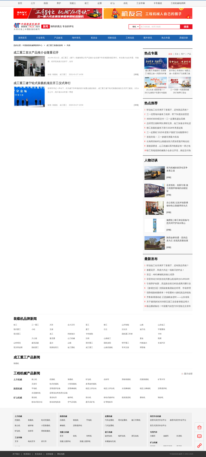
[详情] (136, 74)
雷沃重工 (17, 334)
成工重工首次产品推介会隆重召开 (36, 52)
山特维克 (17, 343)
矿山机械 (153, 442)
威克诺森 (35, 343)
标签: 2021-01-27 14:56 (65, 74)
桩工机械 (108, 432)
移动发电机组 (55, 402)
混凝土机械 (64, 432)
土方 (33, 3)
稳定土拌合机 (109, 388)
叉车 (16, 441)
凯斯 (159, 338)
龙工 (51, 334)
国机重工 (35, 347)
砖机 (75, 436)
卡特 (159, 334)
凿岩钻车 (53, 397)
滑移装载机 (126, 379)
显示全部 (188, 373)
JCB (51, 325)
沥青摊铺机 (72, 388)
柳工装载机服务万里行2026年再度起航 (165, 128)
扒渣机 (179, 436)
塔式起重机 (122, 420)
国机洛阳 (107, 343)
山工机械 (71, 338)
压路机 (62, 420)
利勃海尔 (71, 334)
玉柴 (51, 329)
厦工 (87, 329)
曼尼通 (52, 338)
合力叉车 (71, 325)
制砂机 (160, 397)
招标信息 (112, 38)
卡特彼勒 (89, 334)
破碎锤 (30, 425)
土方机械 (18, 416)
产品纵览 (58, 38)
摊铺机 (62, 425)
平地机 (34, 388)
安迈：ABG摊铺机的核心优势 (160, 274)
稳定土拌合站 (91, 388)
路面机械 (63, 416)
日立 (105, 329)
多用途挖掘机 (91, 384)
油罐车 (166, 436)
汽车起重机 (109, 420)
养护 (59, 3)
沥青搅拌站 (77, 425)
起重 (100, 3)
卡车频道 (158, 3)
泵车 (61, 436)
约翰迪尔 (143, 343)
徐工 (15, 325)
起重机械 (108, 416)
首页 (20, 3)
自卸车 (106, 379)
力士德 (34, 338)
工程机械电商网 (178, 3)
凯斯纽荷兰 (54, 347)
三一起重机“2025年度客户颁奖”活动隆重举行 (167, 132)
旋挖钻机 (108, 436)
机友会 (94, 38)
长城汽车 (161, 343)
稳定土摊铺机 (145, 388)
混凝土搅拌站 (65, 441)
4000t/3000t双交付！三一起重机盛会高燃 (166, 119)
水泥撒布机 (36, 393)
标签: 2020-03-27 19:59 (65, 105)
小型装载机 (72, 384)
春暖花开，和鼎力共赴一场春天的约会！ (165, 270)
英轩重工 (89, 343)
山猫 (69, 343)
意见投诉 (38, 454)
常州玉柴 (125, 347)
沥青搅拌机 (162, 388)
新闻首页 (22, 38)
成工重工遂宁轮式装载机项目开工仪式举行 (42, 83)
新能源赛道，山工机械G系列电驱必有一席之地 (168, 146)
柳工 (105, 325)
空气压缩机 (72, 402)
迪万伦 (142, 329)
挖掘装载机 (144, 379)
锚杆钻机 (121, 436)
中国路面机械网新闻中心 (32, 45)
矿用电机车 (108, 402)
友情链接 (49, 454)
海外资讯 (76, 38)
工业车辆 (140, 3)
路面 (46, 3)
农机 (125, 3)
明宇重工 (125, 343)
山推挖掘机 (108, 347)
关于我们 (16, 454)
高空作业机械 (155, 416)
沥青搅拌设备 (55, 388)
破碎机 (70, 397)
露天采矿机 (90, 402)
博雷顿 (142, 347)
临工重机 (71, 347)
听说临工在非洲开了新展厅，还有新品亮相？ (168, 110)
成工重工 (63, 74)
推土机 (34, 379)
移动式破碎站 (109, 397)
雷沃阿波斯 (18, 347)
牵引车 (44, 441)
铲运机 (88, 379)
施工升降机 (135, 420)
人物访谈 (151, 160)
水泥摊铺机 (126, 388)
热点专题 (165, 38)
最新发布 (151, 259)
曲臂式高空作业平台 (178, 420)
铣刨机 (75, 420)
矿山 (113, 3)
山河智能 (125, 325)
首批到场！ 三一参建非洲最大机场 (163, 137)
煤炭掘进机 (126, 397)
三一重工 (35, 325)
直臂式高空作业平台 (158, 420)
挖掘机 (52, 379)
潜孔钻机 (135, 436)
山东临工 (161, 325)
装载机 (55, 74)
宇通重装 (161, 329)
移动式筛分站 (37, 402)
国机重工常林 (127, 334)
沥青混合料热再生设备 (59, 393)
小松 (33, 329)
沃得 (87, 338)
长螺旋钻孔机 (110, 441)
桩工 (87, 3)
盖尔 (51, 343)
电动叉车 (31, 441)
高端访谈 (183, 38)
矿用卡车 (161, 379)
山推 (141, 325)
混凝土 (73, 3)
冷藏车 (152, 436)
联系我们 (27, 454)
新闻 (45, 26)
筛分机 (88, 397)
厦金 (141, 338)
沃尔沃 (124, 329)
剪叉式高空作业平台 (158, 425)
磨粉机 (142, 397)
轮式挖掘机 (54, 384)
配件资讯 (148, 38)
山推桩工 (107, 338)
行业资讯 (40, 38)
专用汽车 (153, 432)
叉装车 (34, 384)
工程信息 (130, 38)
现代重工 (17, 329)
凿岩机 (34, 397)
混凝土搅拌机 (85, 441)
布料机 (89, 436)
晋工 (87, 325)
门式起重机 (109, 425)
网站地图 (61, 454)
